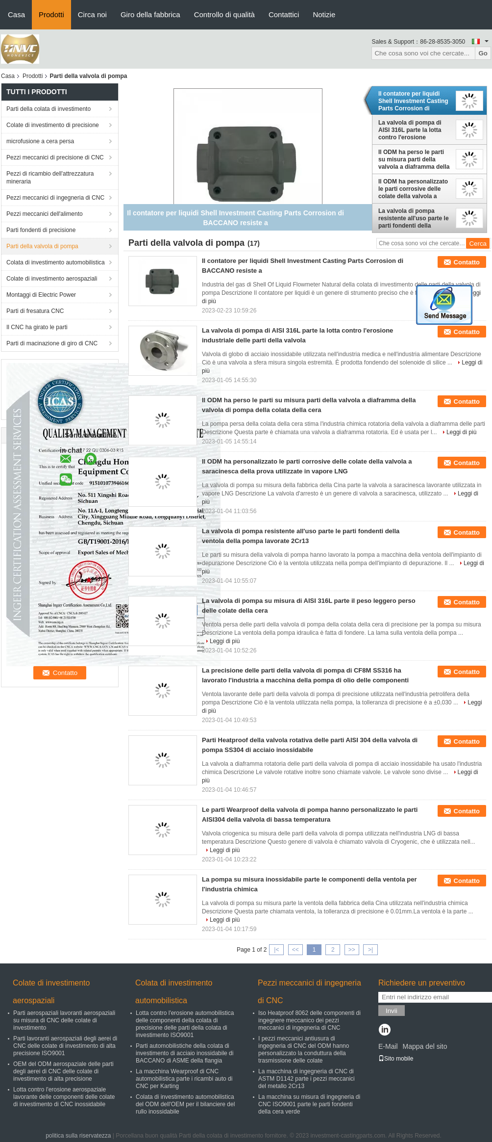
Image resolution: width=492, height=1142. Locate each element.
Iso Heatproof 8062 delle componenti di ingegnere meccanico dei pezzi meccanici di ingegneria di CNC (309, 1020)
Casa (16, 14)
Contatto (467, 262)
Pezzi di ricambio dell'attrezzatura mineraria (50, 177)
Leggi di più (461, 432)
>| (370, 949)
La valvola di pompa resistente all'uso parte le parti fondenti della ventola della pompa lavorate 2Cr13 (413, 218)
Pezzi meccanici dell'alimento (44, 213)
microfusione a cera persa (40, 141)
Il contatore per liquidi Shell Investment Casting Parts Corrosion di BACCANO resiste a (413, 101)
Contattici (284, 14)
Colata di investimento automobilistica (55, 262)
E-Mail (388, 1046)
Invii (391, 1010)
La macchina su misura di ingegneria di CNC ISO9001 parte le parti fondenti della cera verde (309, 1104)
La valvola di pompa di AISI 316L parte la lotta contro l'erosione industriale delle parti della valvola (410, 130)
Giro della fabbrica (150, 14)
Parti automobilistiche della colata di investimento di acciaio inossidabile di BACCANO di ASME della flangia (184, 1053)
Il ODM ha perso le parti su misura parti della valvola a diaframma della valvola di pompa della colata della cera (413, 159)
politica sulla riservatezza (78, 1135)
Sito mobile (395, 1058)
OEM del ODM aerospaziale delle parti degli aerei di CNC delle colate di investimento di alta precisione (63, 1071)
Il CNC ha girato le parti (37, 327)
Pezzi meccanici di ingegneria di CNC (55, 197)
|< (276, 949)
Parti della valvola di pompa (42, 246)
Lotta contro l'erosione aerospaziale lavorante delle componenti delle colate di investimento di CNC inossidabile (64, 1097)
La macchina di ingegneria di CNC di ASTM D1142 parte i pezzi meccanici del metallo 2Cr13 (306, 1079)
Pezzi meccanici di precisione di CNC (55, 157)
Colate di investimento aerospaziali (51, 278)
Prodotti (51, 14)
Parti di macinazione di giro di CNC (52, 343)
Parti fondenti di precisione (40, 230)
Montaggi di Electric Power (41, 294)
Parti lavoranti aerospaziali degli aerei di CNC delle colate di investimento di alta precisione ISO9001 (65, 1046)
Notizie (324, 14)
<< (295, 949)
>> (351, 949)
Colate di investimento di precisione (52, 125)
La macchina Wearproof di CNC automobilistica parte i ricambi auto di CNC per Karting (184, 1079)
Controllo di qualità (224, 14)
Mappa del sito (424, 1046)
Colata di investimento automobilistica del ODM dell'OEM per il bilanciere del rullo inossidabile (185, 1104)
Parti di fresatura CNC (35, 311)
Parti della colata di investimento (48, 108)
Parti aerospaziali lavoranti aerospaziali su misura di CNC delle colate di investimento (64, 1020)
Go (483, 53)
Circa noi (92, 14)
